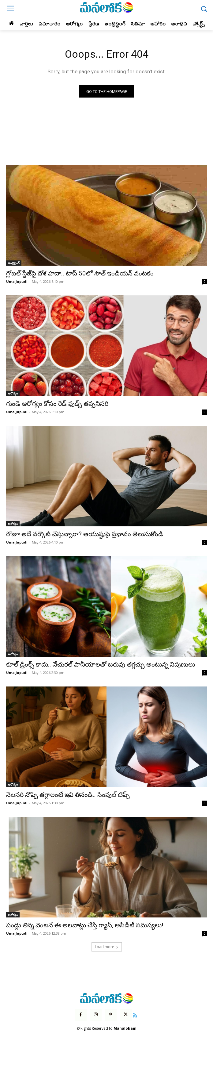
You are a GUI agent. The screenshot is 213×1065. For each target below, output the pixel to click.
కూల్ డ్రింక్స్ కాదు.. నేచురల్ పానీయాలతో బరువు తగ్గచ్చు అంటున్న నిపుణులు (100, 664)
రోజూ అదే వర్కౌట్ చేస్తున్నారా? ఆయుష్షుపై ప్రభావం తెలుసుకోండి (84, 534)
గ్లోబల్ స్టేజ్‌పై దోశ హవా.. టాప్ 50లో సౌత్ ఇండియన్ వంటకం (80, 273)
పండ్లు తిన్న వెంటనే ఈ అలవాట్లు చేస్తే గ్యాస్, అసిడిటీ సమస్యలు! (84, 925)
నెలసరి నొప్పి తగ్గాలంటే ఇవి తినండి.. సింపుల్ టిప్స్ (68, 794)
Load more (106, 946)
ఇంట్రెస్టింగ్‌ (14, 263)
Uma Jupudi (17, 281)
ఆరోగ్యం (13, 393)
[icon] (135, 1014)
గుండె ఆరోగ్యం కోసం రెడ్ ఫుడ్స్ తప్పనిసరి (57, 403)
